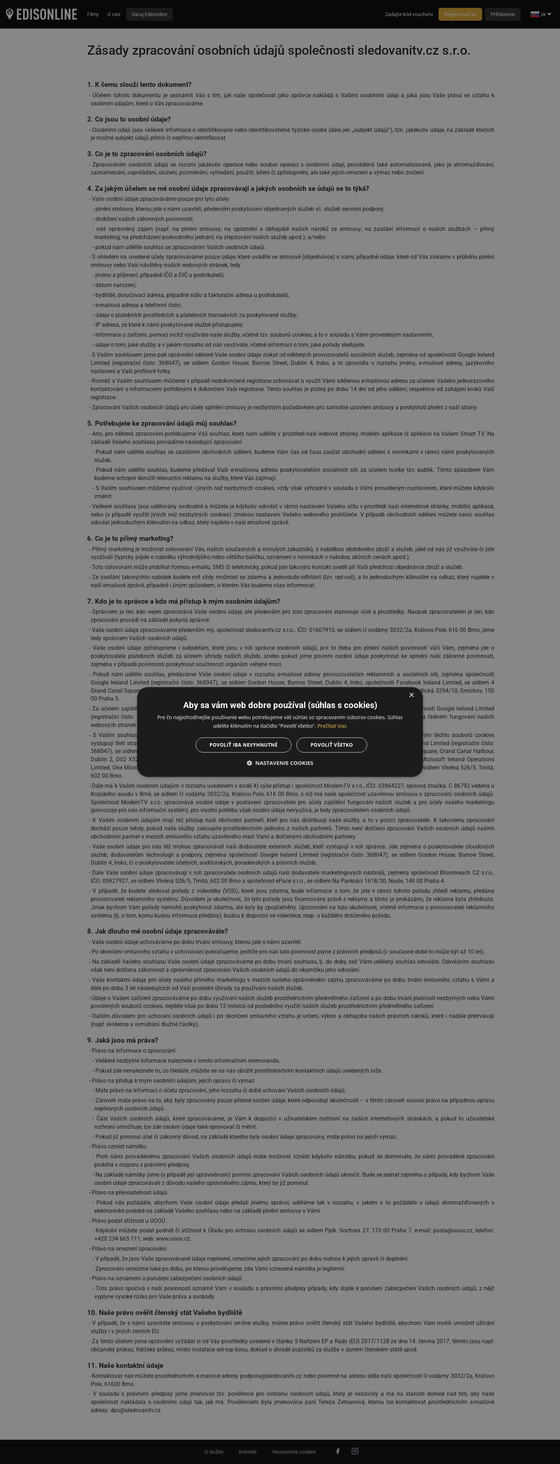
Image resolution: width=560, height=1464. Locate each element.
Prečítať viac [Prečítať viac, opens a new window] (332, 725)
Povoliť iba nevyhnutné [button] (243, 745)
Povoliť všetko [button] (333, 745)
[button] (280, 763)
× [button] (411, 695)
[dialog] (280, 732)
